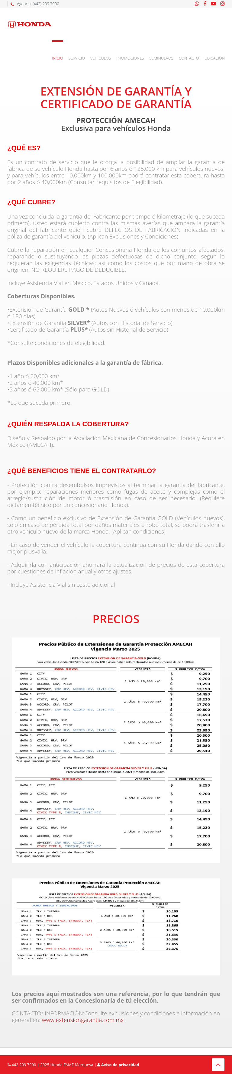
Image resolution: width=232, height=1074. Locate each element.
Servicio (77, 58)
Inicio (57, 58)
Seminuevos (161, 58)
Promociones (130, 58)
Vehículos (100, 58)
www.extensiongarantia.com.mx (82, 1020)
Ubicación (215, 58)
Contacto (189, 58)
